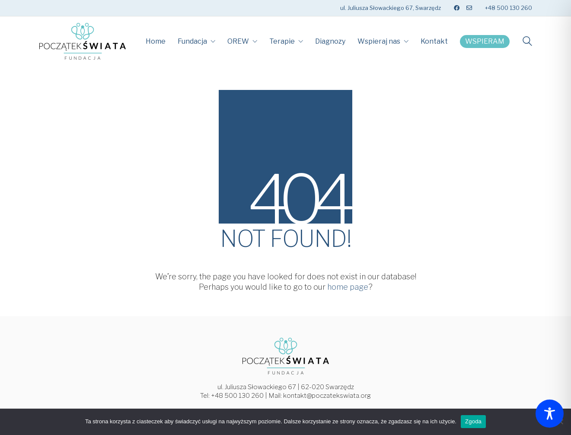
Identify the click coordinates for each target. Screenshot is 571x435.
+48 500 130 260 (237, 396)
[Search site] (527, 42)
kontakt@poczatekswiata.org (327, 396)
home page (347, 286)
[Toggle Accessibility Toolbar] (550, 414)
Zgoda (473, 421)
